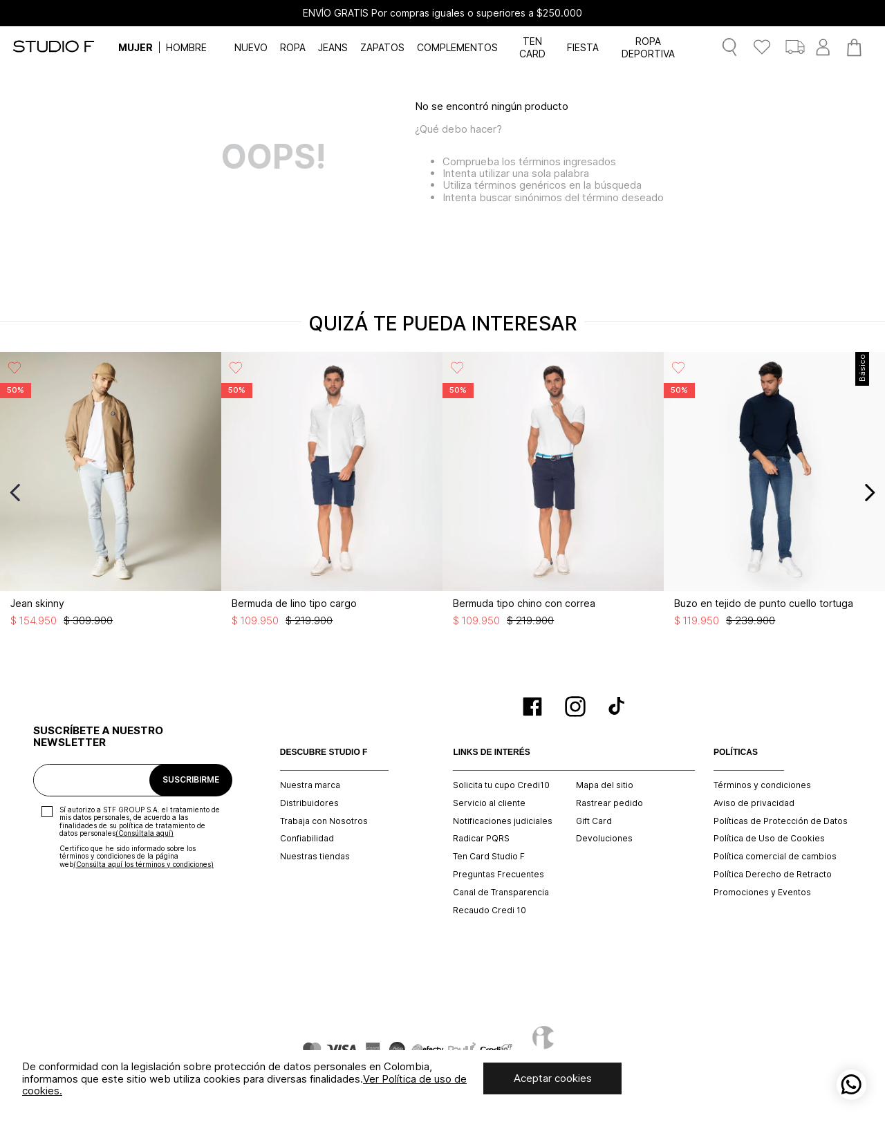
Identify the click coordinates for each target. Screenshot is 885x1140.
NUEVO (251, 47)
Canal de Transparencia (501, 892)
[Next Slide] (869, 492)
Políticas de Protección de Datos (781, 821)
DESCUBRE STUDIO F (324, 752)
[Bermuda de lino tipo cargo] (331, 492)
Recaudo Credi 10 (489, 910)
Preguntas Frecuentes (498, 874)
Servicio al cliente (489, 803)
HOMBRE (186, 47)
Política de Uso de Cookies (769, 838)
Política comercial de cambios (775, 856)
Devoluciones (604, 838)
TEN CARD (532, 47)
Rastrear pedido (609, 803)
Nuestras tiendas (315, 856)
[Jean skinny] (110, 492)
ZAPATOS (382, 47)
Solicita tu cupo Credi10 (501, 785)
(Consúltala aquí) (144, 833)
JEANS (333, 47)
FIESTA (583, 47)
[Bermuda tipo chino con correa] (553, 492)
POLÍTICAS (736, 752)
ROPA (293, 47)
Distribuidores (309, 803)
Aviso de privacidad (754, 803)
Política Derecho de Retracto (773, 874)
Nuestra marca (310, 785)
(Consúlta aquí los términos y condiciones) (143, 864)
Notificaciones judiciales (502, 821)
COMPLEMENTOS (457, 47)
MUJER (135, 47)
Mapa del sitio (604, 785)
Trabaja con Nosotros (324, 821)
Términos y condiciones (762, 785)
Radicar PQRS (481, 838)
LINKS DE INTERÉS (491, 752)
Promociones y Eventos (762, 892)
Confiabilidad (307, 838)
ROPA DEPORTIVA (648, 47)
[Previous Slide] (15, 492)
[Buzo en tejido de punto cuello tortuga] (774, 492)
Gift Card (594, 821)
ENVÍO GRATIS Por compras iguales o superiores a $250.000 (442, 13)
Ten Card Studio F (489, 856)
